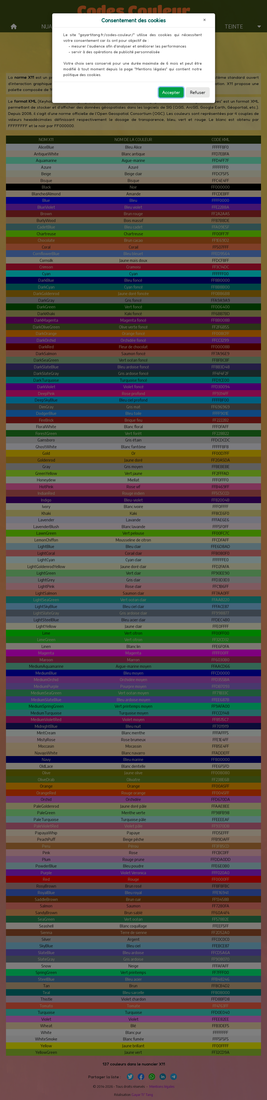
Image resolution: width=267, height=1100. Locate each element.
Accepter (171, 92)
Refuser (197, 92)
